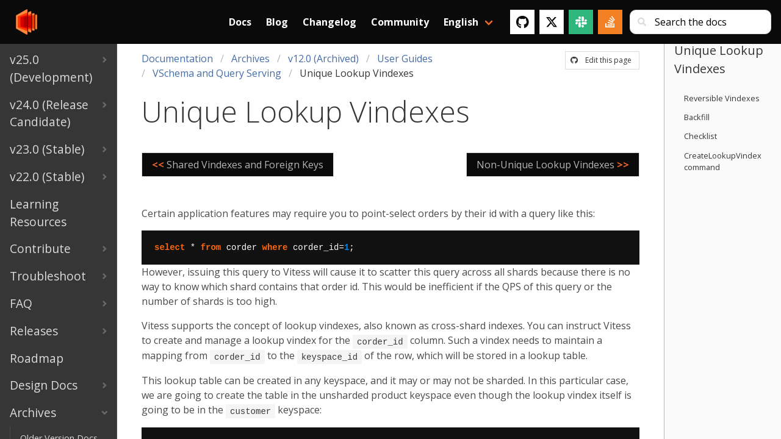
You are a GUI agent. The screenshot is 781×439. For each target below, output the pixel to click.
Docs (240, 22)
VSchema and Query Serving (217, 73)
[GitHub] (522, 22)
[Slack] (581, 22)
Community (400, 22)
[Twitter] (551, 22)
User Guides (405, 58)
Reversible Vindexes (722, 98)
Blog (277, 22)
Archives (250, 58)
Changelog (329, 22)
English (461, 22)
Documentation (177, 58)
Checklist (700, 135)
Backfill (697, 117)
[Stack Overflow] (610, 22)
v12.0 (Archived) (323, 58)
